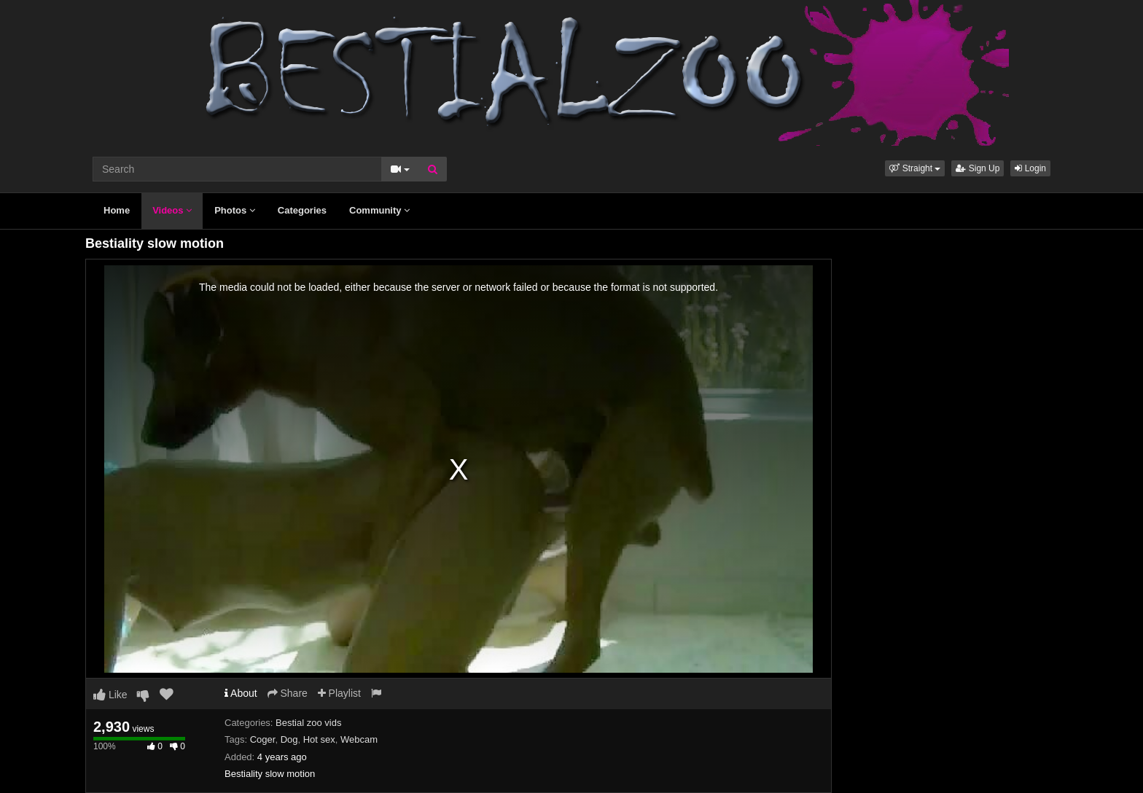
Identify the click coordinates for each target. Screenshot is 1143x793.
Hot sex (319, 739)
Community (379, 210)
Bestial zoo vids (308, 722)
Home (117, 210)
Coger (263, 739)
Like (110, 694)
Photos (234, 210)
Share (288, 693)
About (241, 693)
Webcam (359, 739)
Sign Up (977, 168)
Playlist (339, 693)
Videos (172, 210)
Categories (302, 210)
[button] (915, 168)
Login (1030, 168)
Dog (289, 739)
